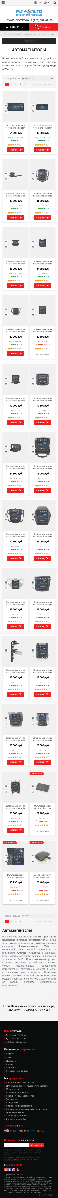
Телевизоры (12, 1099)
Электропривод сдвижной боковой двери (26, 1109)
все (39, 84)
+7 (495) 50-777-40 (17, 20)
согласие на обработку (12, 1160)
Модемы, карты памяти (17, 1092)
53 (33, 84)
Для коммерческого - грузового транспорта (27, 1086)
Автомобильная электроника (20, 1082)
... (29, 84)
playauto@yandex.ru (16, 1042)
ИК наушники (12, 1102)
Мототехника (12, 1089)
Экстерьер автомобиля (17, 1115)
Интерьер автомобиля (17, 1119)
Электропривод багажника (19, 1106)
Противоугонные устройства (20, 1096)
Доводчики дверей (15, 1112)
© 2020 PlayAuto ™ (46, 1195)
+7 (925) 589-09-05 (41, 20)
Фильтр (29, 41)
